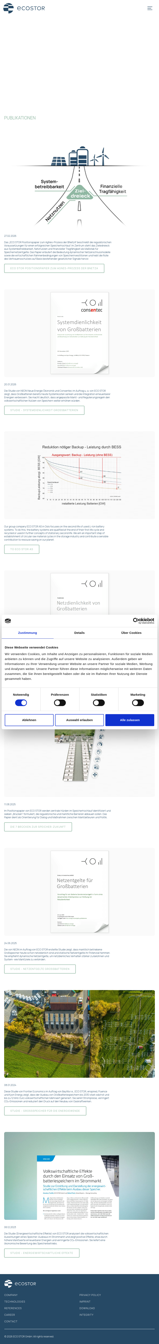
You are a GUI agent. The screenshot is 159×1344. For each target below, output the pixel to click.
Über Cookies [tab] (131, 632)
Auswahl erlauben (79, 720)
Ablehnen (29, 720)
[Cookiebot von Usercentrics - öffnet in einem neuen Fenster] (136, 621)
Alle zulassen (130, 720)
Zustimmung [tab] (27, 632)
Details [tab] (79, 632)
